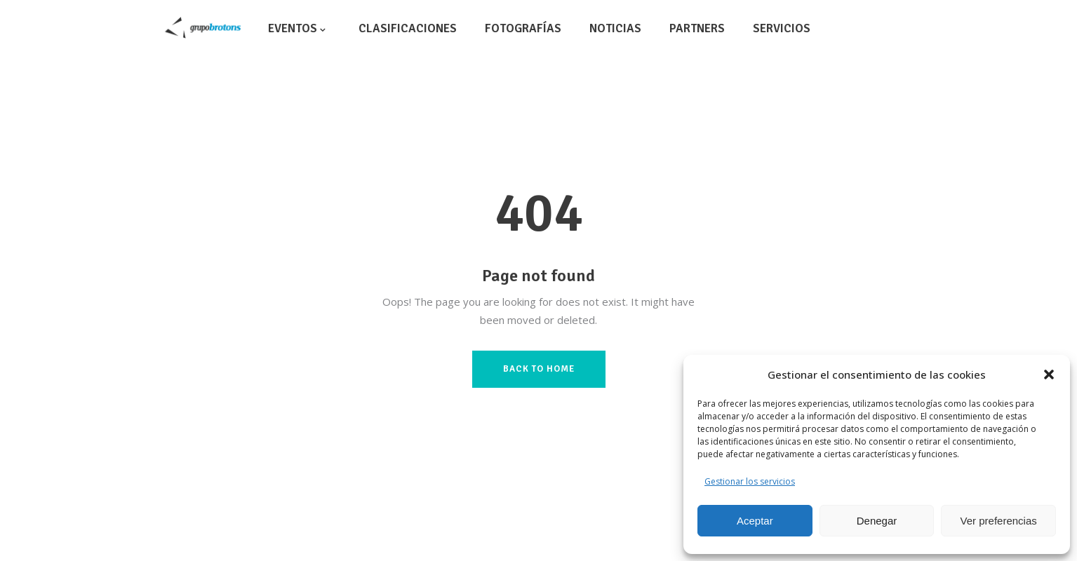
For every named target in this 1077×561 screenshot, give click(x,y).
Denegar (877, 521)
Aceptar (755, 521)
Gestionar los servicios (749, 481)
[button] (1049, 374)
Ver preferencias (999, 521)
